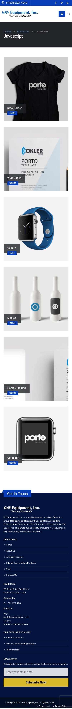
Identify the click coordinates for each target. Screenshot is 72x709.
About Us (10, 551)
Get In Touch (17, 494)
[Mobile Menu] (62, 14)
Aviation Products (14, 557)
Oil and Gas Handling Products (21, 563)
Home (9, 545)
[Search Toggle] (68, 14)
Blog (8, 569)
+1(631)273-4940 (14, 2)
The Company (13, 649)
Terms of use (44, 706)
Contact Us (11, 575)
